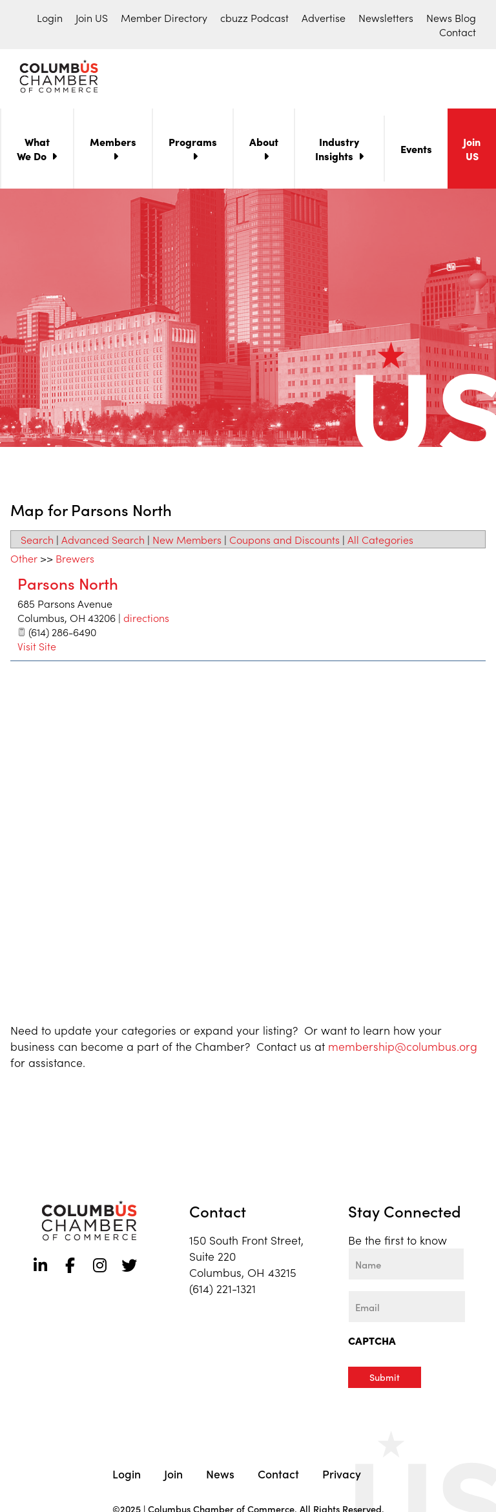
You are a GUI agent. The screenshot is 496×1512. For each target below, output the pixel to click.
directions (146, 620)
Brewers (75, 561)
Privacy (341, 1475)
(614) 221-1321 (222, 1291)
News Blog (451, 17)
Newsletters (385, 17)
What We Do (33, 151)
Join (173, 1475)
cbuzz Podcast (254, 17)
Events (416, 151)
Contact (457, 32)
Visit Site (36, 648)
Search (37, 542)
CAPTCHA (372, 1343)
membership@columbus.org (402, 1049)
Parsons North (67, 585)
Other (23, 561)
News (220, 1475)
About (263, 144)
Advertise (324, 17)
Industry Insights (337, 151)
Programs (193, 144)
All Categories (380, 542)
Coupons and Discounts (284, 542)
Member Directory (164, 17)
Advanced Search (103, 542)
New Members (187, 542)
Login (50, 17)
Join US (92, 17)
